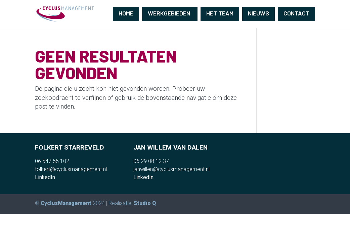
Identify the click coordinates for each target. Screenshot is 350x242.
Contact (296, 13)
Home (126, 13)
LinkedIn (45, 177)
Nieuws (258, 13)
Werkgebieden (169, 13)
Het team (219, 13)
